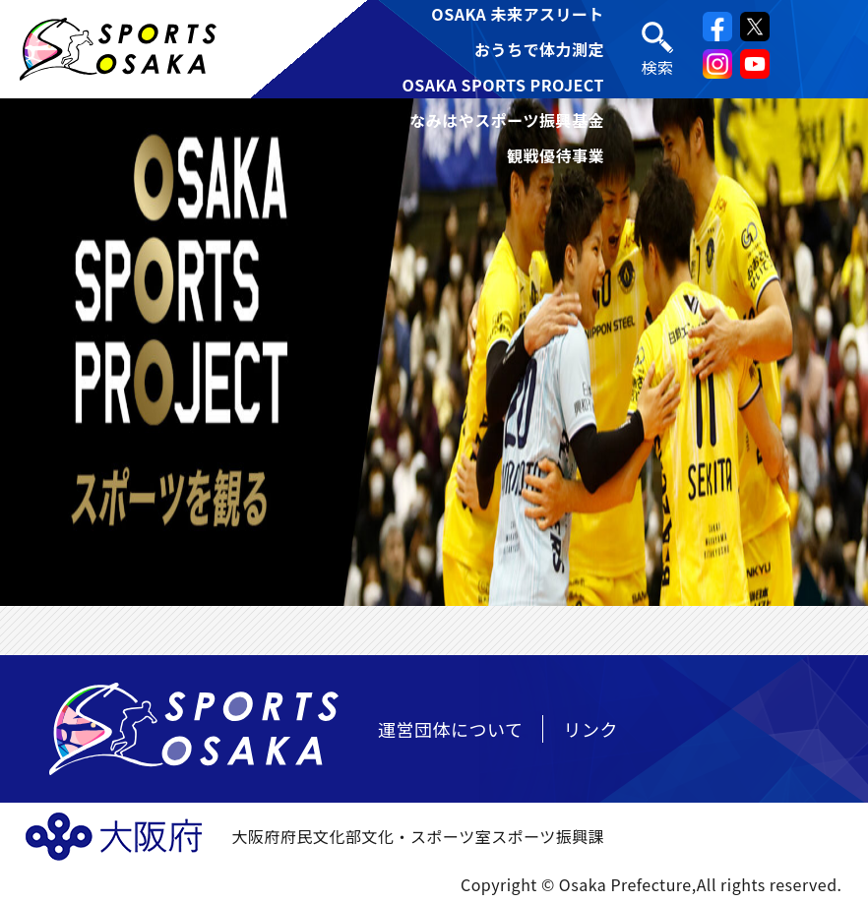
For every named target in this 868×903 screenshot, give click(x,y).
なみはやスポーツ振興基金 (506, 120)
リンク (590, 729)
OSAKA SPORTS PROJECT (503, 84)
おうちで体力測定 (539, 49)
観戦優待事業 (555, 155)
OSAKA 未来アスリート (517, 14)
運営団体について (450, 729)
